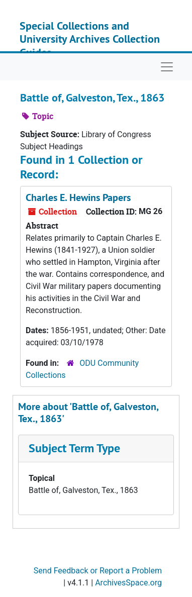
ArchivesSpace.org (128, 582)
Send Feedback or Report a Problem (98, 570)
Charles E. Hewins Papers (78, 197)
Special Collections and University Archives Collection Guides (90, 39)
